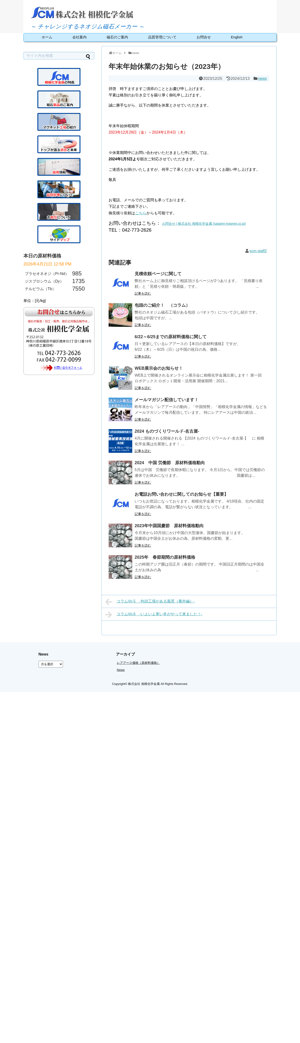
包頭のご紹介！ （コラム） (162, 305)
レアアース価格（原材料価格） (138, 663)
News (121, 670)
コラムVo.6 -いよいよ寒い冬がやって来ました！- (153, 614)
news (262, 78)
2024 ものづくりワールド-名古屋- (167, 431)
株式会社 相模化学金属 (144, 684)
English (237, 37)
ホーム (47, 37)
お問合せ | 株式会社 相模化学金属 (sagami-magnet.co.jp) (204, 223)
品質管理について (162, 37)
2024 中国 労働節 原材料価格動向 (170, 462)
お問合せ (204, 37)
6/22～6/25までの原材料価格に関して (171, 336)
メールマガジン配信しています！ (167, 399)
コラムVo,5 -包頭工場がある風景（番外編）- (150, 602)
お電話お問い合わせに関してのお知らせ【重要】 (181, 494)
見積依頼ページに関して (158, 273)
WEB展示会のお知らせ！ (159, 368)
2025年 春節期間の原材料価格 (165, 557)
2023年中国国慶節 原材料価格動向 (169, 525)
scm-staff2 (258, 251)
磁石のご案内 (117, 37)
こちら (140, 213)
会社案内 (79, 37)
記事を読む (143, 293)
